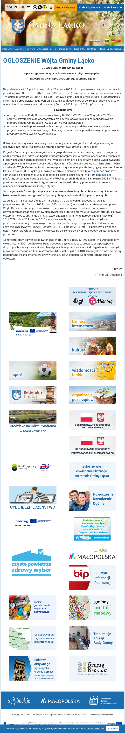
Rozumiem (113, 728)
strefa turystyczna (89, 7)
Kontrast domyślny (35, 7)
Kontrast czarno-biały (40, 7)
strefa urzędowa (65, 7)
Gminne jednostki (45, 49)
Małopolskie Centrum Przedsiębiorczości (103, 700)
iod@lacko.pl (34, 243)
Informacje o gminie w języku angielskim (119, 40)
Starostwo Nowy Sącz (19, 701)
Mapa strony (95, 41)
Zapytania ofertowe (96, 49)
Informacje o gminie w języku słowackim (107, 40)
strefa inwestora (113, 7)
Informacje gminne (63, 49)
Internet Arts (80, 714)
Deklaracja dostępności (102, 714)
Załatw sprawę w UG (25, 49)
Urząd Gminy (7, 49)
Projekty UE (79, 49)
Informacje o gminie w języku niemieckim (113, 40)
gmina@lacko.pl (101, 174)
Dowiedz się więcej (95, 728)
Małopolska (60, 700)
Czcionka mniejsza (51, 7)
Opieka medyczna (115, 49)
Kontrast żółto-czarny (44, 7)
